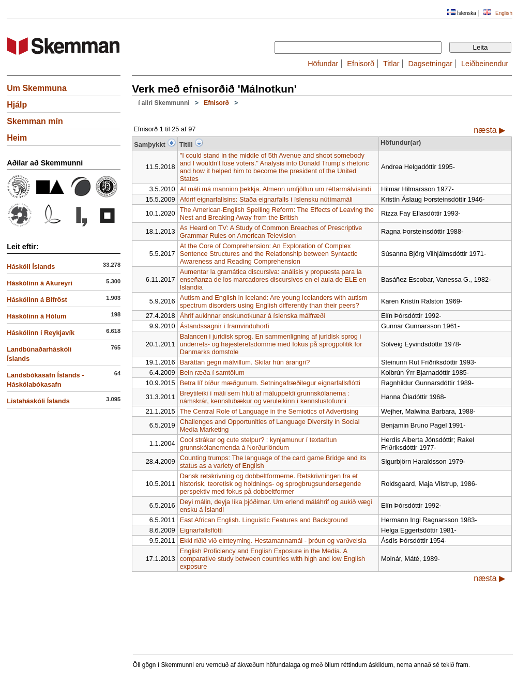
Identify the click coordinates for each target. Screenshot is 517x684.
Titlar (391, 63)
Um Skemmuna (37, 88)
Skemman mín (35, 121)
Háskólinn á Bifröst (37, 299)
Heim (17, 137)
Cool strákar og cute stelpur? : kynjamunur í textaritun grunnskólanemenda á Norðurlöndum (258, 443)
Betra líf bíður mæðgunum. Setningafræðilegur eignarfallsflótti (270, 383)
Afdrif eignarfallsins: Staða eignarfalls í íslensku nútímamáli (266, 199)
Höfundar (323, 63)
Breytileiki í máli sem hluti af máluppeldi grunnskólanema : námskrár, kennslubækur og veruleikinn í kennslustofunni (265, 397)
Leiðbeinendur (484, 63)
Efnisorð (360, 63)
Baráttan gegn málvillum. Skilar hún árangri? (245, 362)
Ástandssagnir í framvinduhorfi (224, 326)
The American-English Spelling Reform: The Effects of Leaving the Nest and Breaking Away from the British (277, 213)
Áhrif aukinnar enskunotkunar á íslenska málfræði (252, 316)
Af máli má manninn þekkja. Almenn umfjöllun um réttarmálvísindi (275, 189)
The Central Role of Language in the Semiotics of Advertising (269, 411)
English (503, 13)
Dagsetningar (430, 63)
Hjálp (17, 104)
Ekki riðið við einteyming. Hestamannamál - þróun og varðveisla (273, 540)
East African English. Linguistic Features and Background (264, 520)
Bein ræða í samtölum (212, 372)
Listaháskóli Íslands (38, 401)
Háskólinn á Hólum (36, 316)
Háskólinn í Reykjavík (40, 333)
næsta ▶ (489, 130)
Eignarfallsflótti (201, 530)
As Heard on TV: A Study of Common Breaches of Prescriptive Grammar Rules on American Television (271, 231)
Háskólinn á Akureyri (39, 283)
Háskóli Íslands (31, 266)
